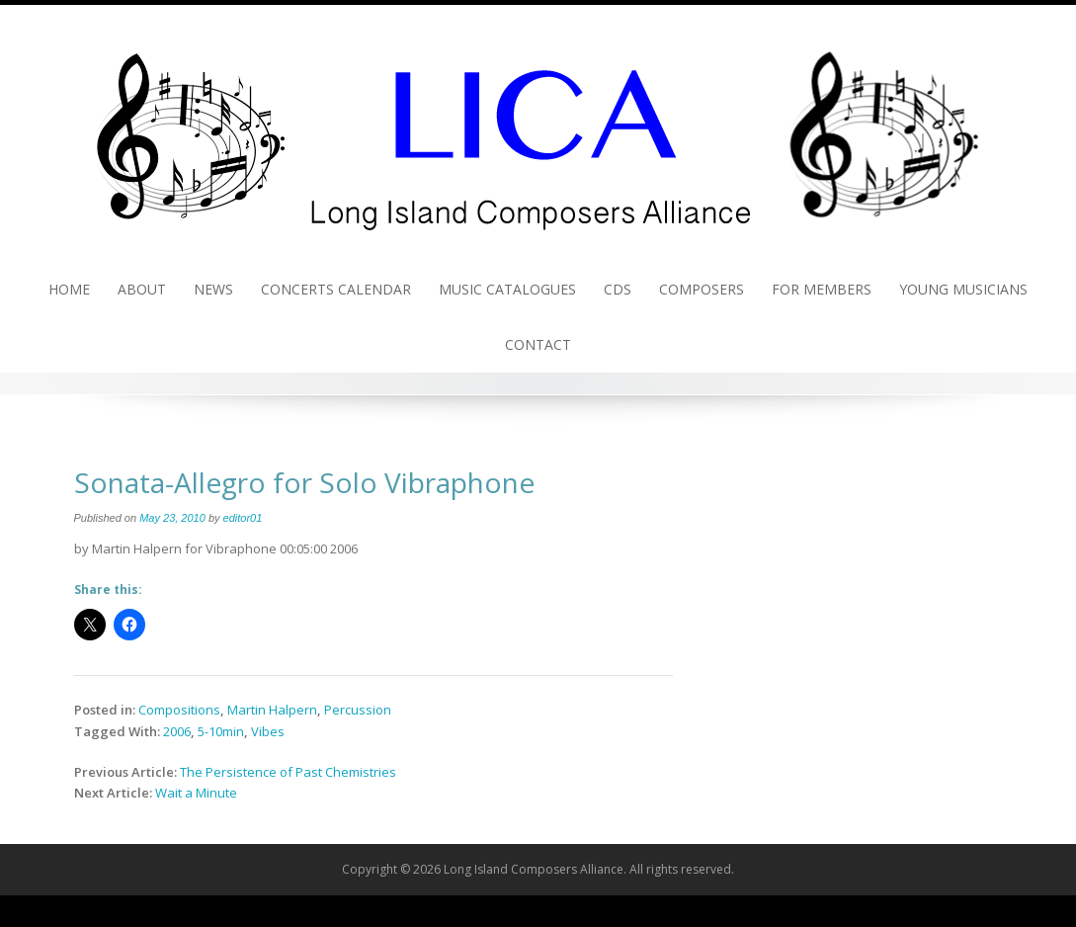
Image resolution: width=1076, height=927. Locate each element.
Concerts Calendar (336, 289)
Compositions (179, 709)
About (142, 289)
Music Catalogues (507, 289)
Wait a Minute (196, 792)
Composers (701, 289)
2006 (177, 731)
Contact (538, 344)
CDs (617, 289)
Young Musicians (963, 289)
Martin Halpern (272, 709)
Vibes (268, 731)
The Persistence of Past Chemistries (288, 772)
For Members (821, 289)
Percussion (357, 709)
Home (69, 289)
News (213, 289)
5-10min (221, 731)
